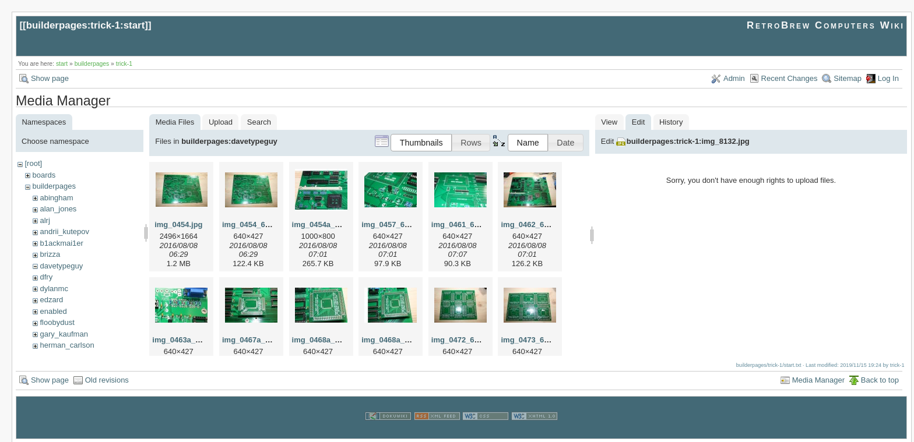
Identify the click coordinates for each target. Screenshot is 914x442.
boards (43, 175)
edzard (51, 299)
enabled (53, 311)
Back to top (880, 378)
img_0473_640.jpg (533, 339)
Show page (50, 78)
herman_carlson (67, 345)
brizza (50, 254)
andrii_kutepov (64, 231)
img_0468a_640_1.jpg (400, 339)
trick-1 (124, 64)
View (609, 122)
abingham (56, 197)
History (671, 122)
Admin (734, 78)
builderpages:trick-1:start (85, 25)
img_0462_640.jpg (533, 224)
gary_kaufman (63, 334)
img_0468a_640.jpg (326, 339)
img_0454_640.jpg (254, 224)
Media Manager (818, 378)
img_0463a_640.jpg (187, 339)
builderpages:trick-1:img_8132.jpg (688, 141)
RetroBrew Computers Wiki (826, 25)
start (62, 64)
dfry (46, 277)
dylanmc (54, 288)
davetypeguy (61, 265)
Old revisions (107, 378)
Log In (888, 78)
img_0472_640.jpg (463, 339)
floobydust (57, 322)
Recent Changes (789, 78)
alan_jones (58, 208)
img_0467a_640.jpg (256, 339)
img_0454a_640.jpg (326, 224)
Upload (221, 122)
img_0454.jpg (178, 224)
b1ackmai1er (61, 243)
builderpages (92, 64)
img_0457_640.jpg (393, 224)
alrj (45, 220)
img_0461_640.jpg (463, 224)
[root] (33, 163)
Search (259, 122)
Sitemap (848, 78)
